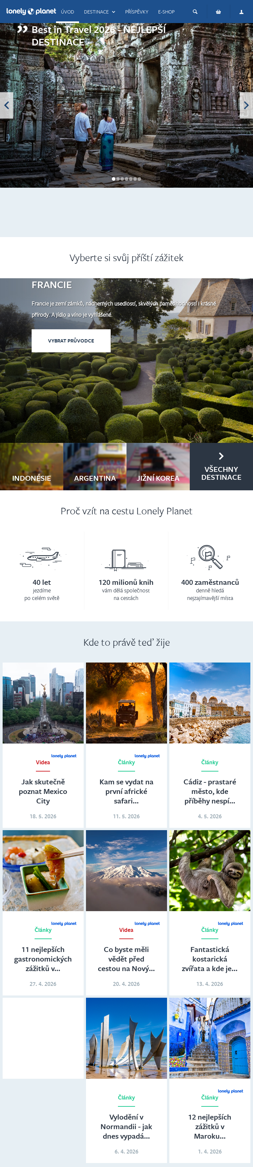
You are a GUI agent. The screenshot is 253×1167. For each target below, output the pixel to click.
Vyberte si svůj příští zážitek (126, 257)
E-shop (166, 11)
